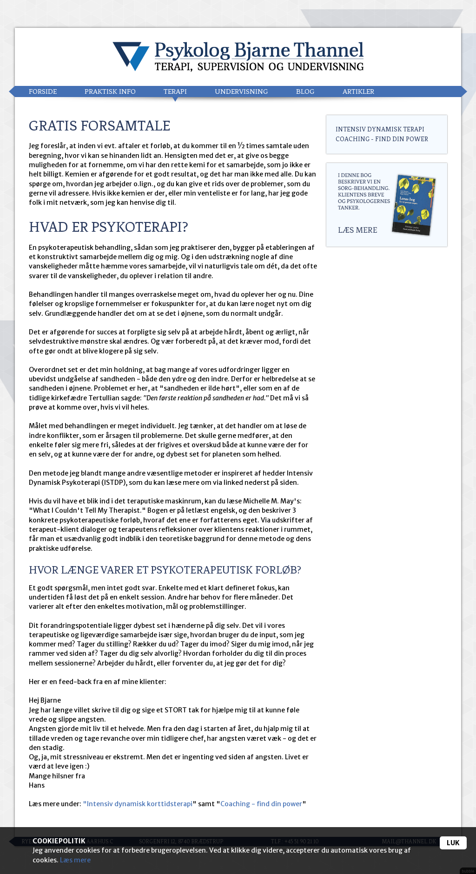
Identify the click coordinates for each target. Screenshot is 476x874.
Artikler (358, 91)
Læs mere (75, 860)
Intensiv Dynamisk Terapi (380, 129)
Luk (453, 843)
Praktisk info (110, 91)
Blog (305, 91)
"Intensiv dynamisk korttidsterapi (137, 804)
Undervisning (241, 91)
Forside (43, 91)
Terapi (175, 91)
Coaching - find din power (261, 804)
